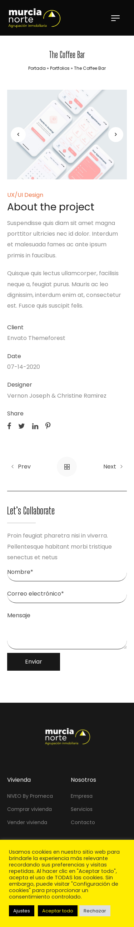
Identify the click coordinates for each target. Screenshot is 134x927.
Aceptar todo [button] (57, 910)
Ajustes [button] (21, 910)
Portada (37, 68)
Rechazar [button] (95, 910)
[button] (18, 134)
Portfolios (60, 68)
